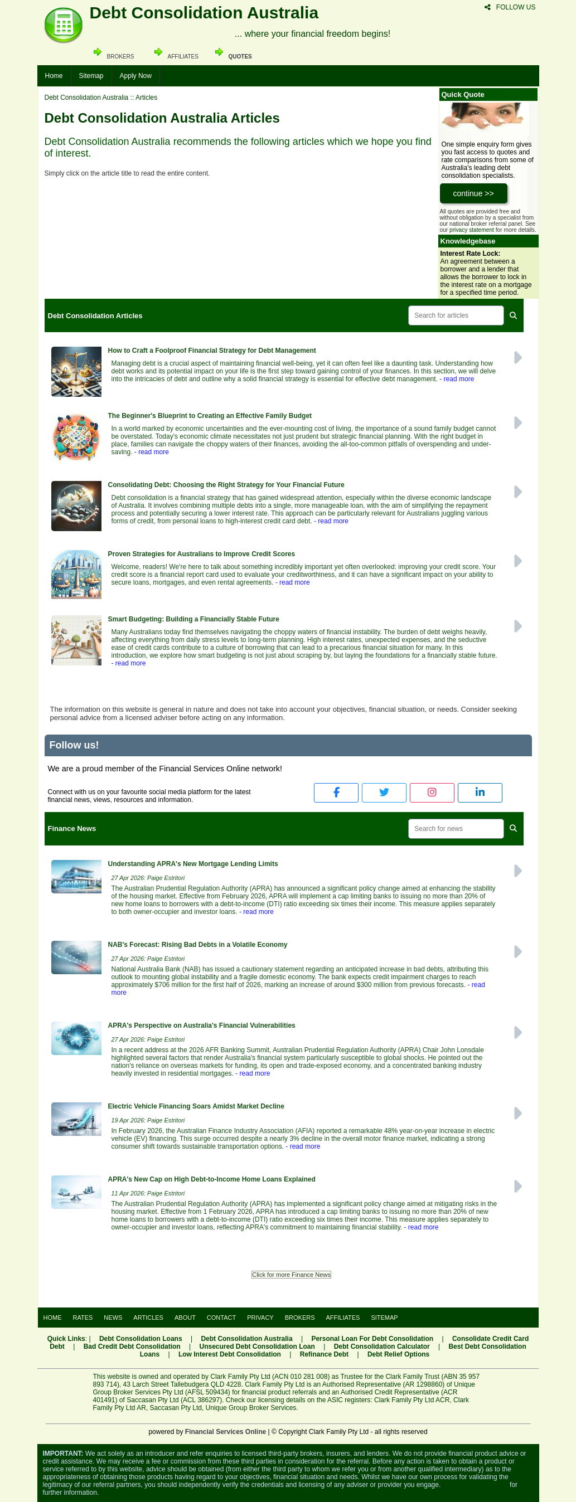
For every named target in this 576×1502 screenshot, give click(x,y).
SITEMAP (384, 1317)
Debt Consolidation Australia (87, 97)
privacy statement (471, 230)
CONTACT (221, 1317)
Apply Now (136, 76)
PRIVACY (260, 1317)
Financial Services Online (225, 1432)
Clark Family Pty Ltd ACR (411, 1400)
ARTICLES (148, 1317)
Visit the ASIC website (475, 1485)
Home (54, 76)
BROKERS (300, 1317)
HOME (52, 1317)
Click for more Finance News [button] (291, 1274)
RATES (83, 1317)
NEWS (113, 1317)
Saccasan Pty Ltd (176, 1408)
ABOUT (185, 1317)
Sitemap (91, 76)
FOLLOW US (510, 7)
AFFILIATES (343, 1317)
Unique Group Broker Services (251, 1408)
